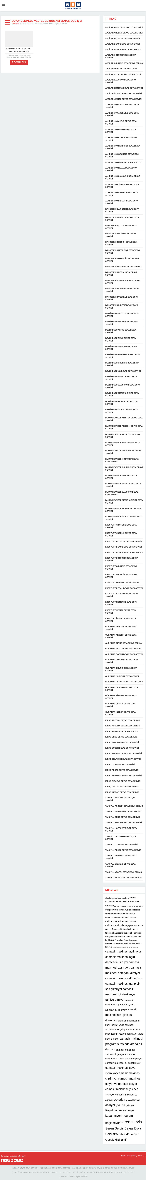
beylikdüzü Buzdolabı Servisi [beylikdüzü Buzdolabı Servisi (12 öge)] (117, 940)
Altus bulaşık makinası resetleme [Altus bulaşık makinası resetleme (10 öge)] (117, 898)
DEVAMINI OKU (19, 62)
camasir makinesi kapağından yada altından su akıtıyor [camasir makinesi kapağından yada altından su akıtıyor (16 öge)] (119, 1005)
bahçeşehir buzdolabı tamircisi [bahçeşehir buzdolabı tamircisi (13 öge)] (127, 933)
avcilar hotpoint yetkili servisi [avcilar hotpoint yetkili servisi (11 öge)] (125, 906)
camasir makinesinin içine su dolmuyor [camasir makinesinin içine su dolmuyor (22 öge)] (121, 1015)
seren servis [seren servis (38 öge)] (131, 1122)
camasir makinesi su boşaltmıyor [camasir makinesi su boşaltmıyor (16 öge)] (122, 1063)
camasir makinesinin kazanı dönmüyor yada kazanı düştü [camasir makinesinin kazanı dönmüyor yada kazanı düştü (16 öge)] (124, 1034)
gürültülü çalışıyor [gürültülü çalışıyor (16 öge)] (125, 1105)
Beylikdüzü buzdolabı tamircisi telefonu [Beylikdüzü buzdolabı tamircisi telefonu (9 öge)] (125, 947)
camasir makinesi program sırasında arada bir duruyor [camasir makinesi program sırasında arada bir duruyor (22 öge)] (124, 1044)
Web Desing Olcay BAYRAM (133, 1156)
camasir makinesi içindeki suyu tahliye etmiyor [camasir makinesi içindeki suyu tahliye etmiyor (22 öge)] (120, 994)
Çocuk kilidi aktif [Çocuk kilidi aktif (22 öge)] (116, 1139)
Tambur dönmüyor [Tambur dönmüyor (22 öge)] (127, 1134)
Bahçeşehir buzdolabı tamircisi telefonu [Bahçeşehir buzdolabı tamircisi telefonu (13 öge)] (123, 936)
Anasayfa (15, 24)
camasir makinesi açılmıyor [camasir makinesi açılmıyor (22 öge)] (123, 951)
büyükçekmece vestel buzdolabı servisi (19, 50)
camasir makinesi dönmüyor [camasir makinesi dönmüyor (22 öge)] (123, 978)
